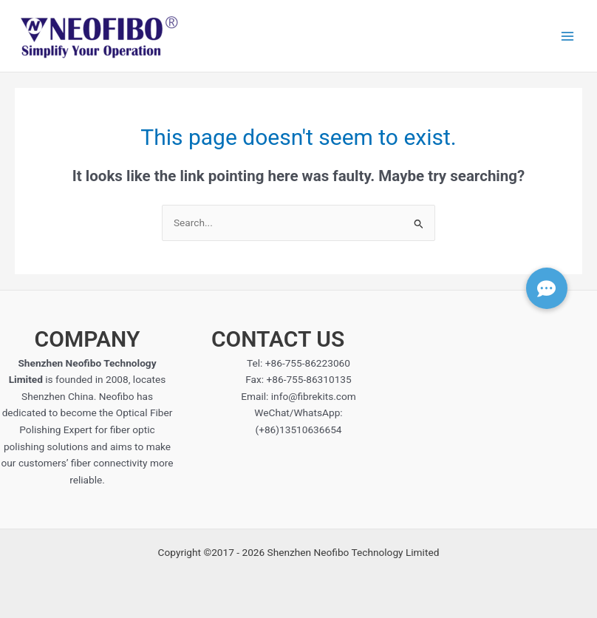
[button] (546, 288)
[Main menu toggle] (567, 35)
